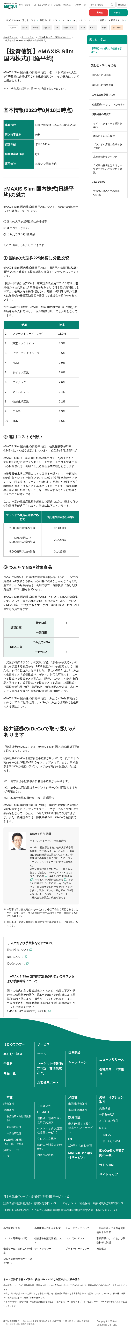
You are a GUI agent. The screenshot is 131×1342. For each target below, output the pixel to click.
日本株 (24, 28)
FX (57, 28)
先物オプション (69, 28)
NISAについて (15, 956)
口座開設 (98, 12)
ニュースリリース (111, 1059)
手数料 (43, 20)
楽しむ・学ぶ (29, 20)
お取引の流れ (45, 1155)
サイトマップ (108, 1174)
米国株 (35, 28)
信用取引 (8, 1109)
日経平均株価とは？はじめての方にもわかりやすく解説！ (107, 169)
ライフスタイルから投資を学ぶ (107, 125)
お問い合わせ (24, 5)
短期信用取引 (14, 1127)
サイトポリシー (42, 1248)
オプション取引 (108, 1120)
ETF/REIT (43, 1112)
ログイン (118, 12)
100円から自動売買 (80, 1145)
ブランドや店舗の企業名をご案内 (107, 146)
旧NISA (107, 1134)
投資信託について (18, 949)
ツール (65, 20)
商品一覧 (13, 28)
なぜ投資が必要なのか (103, 94)
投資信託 (46, 28)
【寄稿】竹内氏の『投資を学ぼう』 (106, 50)
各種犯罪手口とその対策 (47, 1228)
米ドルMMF (107, 1165)
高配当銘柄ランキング (105, 156)
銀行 (104, 28)
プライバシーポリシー (77, 1248)
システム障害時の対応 (15, 1238)
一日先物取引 (107, 1114)
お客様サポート (116, 20)
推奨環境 (101, 1248)
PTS (6, 1156)
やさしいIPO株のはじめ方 (49, 879)
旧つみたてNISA (111, 1141)
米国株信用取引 (77, 1109)
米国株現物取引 (77, 1103)
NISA (83, 28)
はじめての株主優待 (104, 135)
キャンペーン (79, 20)
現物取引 (8, 1103)
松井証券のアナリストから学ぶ (108, 104)
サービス (53, 20)
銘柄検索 (122, 5)
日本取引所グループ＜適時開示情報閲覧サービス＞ (36, 1196)
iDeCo (92, 28)
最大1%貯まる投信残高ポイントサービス (80, 1127)
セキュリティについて (77, 1228)
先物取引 (104, 1108)
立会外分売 (44, 1106)
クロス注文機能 (46, 1138)
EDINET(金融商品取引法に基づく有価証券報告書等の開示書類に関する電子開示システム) (60, 1210)
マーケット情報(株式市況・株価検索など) (50, 1068)
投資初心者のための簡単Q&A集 (106, 193)
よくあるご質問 (41, 5)
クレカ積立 (117, 28)
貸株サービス (11, 1150)
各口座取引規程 (11, 1228)
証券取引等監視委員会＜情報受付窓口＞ (29, 1203)
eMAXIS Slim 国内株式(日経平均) (27, 1011)
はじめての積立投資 (102, 84)
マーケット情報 (96, 20)
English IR (80, 5)
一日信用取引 (14, 1133)
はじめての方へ (12, 20)
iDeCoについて (16, 963)
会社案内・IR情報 (62, 5)
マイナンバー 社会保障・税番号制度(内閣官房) (92, 1203)
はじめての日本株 (101, 74)
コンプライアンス (75, 1238)
